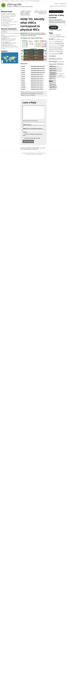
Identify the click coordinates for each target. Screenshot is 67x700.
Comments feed (54, 86)
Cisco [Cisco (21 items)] (58, 37)
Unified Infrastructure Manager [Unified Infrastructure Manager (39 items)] (55, 59)
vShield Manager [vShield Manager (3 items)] (61, 77)
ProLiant (41, 93)
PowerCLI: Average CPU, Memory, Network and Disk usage (10, 47)
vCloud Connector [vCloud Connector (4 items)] (53, 71)
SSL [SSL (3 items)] (62, 47)
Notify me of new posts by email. (32, 140)
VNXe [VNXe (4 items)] (53, 75)
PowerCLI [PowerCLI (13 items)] (59, 42)
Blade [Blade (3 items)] (53, 35)
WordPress (33, 156)
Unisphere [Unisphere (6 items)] (61, 61)
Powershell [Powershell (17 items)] (59, 44)
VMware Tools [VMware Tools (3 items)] (61, 73)
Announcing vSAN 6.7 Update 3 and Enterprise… (10, 22)
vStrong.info (14, 4)
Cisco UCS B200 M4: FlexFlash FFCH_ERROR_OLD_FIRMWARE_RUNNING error (13, 32)
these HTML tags (33, 123)
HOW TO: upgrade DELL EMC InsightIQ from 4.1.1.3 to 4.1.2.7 (9, 40)
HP (37, 93)
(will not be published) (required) (32, 131)
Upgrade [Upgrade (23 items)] (52, 64)
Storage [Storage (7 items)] (51, 49)
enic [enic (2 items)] (55, 39)
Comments (63, 3)
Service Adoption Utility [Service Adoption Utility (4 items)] (55, 47)
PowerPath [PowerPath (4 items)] (52, 44)
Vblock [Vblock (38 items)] (60, 64)
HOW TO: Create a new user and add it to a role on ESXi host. (40, 12)
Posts (56, 3)
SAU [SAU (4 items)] (58, 46)
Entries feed (53, 84)
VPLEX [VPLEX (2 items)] (56, 75)
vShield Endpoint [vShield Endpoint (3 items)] (53, 77)
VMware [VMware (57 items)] (53, 73)
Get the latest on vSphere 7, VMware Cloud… (9, 17)
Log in (51, 83)
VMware (23, 95)
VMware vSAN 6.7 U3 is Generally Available (8, 19)
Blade (26, 93)
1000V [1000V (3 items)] (50, 35)
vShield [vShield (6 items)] (60, 75)
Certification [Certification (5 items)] (52, 37)
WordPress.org (53, 87)
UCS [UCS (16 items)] (61, 51)
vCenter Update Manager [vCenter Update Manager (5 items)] (55, 69)
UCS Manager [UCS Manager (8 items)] (53, 54)
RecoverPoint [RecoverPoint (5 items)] (52, 46)
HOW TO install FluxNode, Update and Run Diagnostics (9, 14)
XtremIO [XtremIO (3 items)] (51, 78)
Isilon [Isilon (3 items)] (54, 41)
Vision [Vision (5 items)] (60, 71)
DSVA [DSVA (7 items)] (63, 37)
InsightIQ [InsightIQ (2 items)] (50, 41)
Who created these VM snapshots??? (9, 43)
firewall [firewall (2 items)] (62, 39)
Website (25, 134)
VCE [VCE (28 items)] (51, 66)
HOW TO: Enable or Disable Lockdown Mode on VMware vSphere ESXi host (25, 13)
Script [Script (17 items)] (61, 46)
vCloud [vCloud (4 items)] (60, 70)
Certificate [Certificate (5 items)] (58, 35)
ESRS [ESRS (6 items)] (58, 39)
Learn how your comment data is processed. (32, 151)
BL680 (22, 93)
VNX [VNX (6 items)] (50, 75)
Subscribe (53, 27)
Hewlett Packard (32, 93)
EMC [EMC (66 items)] (51, 39)
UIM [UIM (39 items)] (60, 53)
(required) (27, 127)
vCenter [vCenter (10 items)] (56, 67)
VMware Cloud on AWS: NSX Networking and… (9, 25)
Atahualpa (39, 156)
